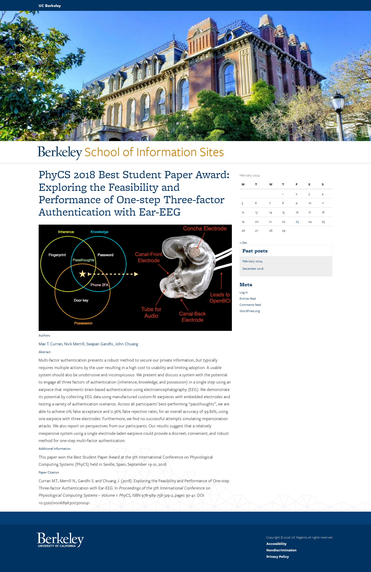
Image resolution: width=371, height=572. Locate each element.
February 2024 (252, 261)
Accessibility (276, 543)
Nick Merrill (74, 344)
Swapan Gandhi (99, 344)
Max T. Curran (50, 344)
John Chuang (126, 344)
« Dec (243, 242)
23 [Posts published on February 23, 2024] (297, 221)
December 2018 (252, 268)
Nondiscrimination (281, 550)
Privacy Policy (277, 556)
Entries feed (248, 298)
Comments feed (250, 304)
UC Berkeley (50, 5)
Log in (244, 292)
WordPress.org (250, 310)
